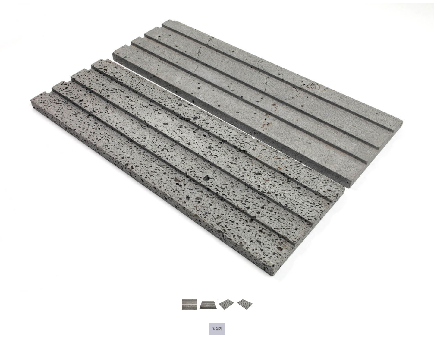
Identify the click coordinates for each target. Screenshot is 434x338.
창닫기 (217, 329)
